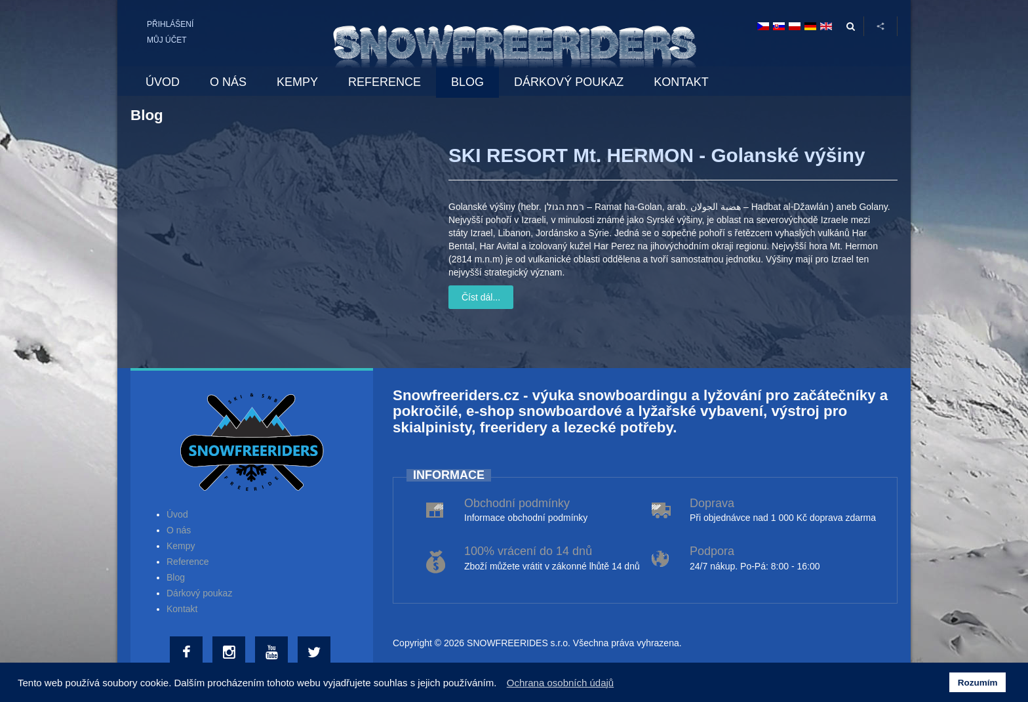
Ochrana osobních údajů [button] (560, 682)
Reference (188, 561)
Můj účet (167, 40)
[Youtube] (273, 652)
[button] (501, 684)
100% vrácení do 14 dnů (528, 551)
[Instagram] (230, 652)
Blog (176, 577)
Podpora (712, 551)
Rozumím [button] (978, 683)
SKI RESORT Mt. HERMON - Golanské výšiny (656, 155)
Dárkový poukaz (199, 593)
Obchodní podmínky (517, 503)
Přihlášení (170, 24)
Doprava (712, 503)
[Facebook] (188, 652)
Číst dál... (481, 297)
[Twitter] (316, 652)
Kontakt (182, 609)
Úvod (177, 514)
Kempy (181, 546)
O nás (179, 530)
